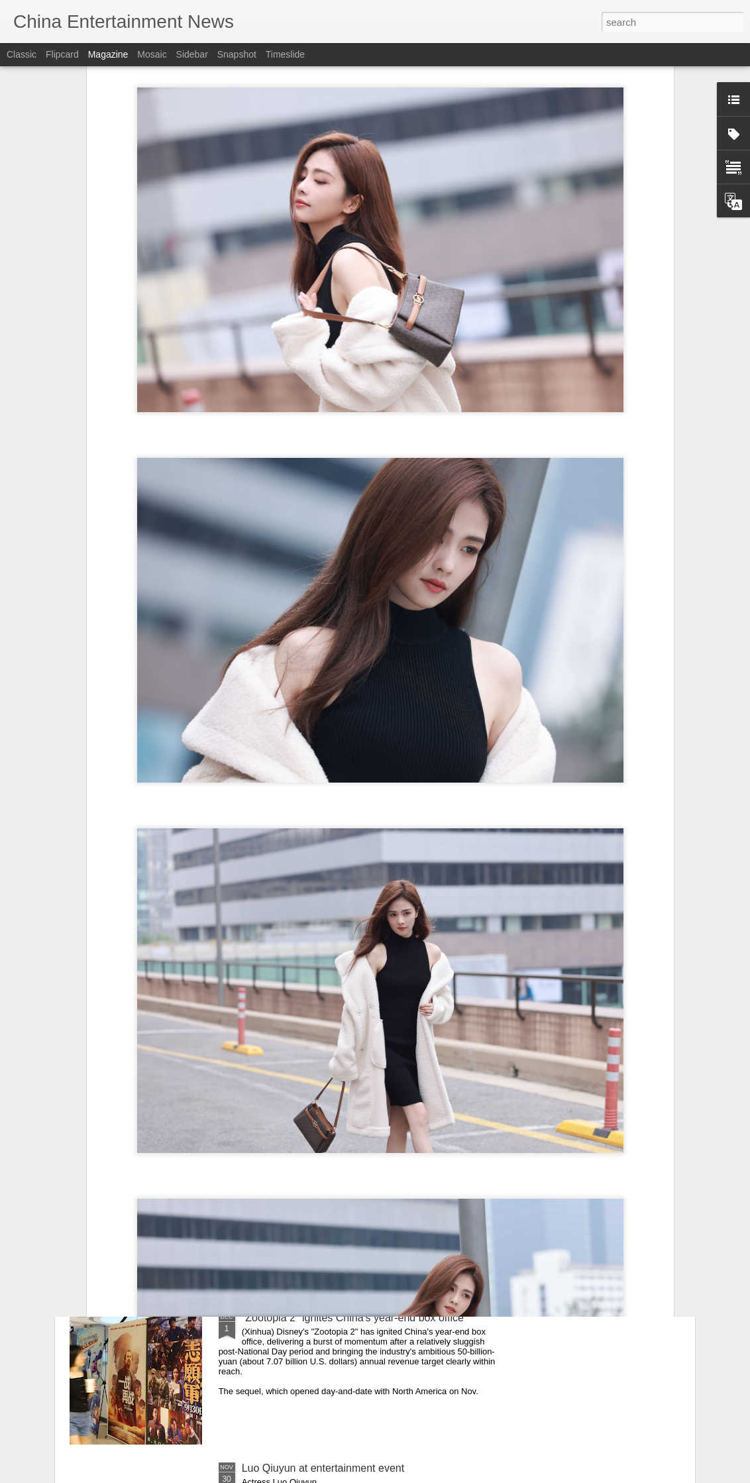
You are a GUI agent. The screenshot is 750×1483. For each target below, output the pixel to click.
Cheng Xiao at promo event (306, 1167)
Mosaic (151, 54)
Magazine (108, 54)
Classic (21, 54)
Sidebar (192, 54)
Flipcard (62, 54)
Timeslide (285, 54)
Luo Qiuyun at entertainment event (323, 1468)
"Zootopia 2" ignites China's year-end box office (353, 1317)
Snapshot (236, 54)
